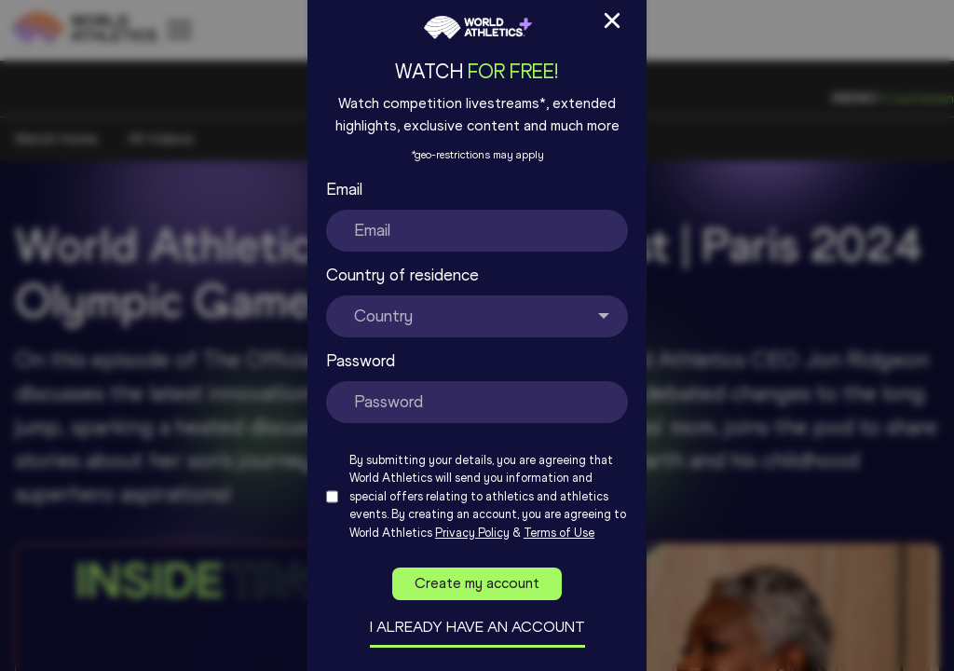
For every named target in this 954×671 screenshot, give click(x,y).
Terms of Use (559, 533)
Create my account (477, 583)
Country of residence (402, 275)
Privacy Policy (472, 533)
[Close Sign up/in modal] (612, 20)
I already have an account (477, 627)
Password (360, 360)
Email (344, 189)
